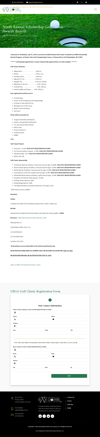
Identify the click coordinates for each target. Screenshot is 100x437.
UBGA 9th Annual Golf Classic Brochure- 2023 (32, 218)
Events (69, 401)
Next (69, 376)
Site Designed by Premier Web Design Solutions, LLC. (50, 431)
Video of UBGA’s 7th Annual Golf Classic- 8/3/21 (25, 265)
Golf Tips (70, 404)
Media (69, 408)
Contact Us (70, 397)
